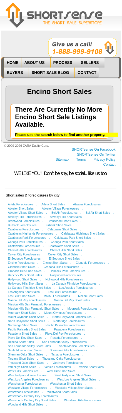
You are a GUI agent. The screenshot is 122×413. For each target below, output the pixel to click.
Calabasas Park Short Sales (72, 237)
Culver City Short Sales (63, 254)
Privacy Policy (104, 159)
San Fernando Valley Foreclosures (64, 342)
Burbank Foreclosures (22, 225)
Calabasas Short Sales (62, 229)
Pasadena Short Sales (22, 333)
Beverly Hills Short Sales (66, 216)
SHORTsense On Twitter (96, 154)
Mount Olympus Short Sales (26, 317)
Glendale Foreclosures (90, 262)
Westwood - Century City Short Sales (32, 400)
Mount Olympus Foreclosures (63, 312)
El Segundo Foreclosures (24, 258)
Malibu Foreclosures (57, 296)
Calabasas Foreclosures (23, 229)
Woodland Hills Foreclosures (82, 400)
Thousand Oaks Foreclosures (61, 358)
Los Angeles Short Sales (23, 291)
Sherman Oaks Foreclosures (68, 350)
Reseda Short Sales (21, 342)
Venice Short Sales (91, 367)
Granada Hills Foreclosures (61, 266)
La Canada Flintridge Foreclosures (74, 283)
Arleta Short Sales (53, 204)
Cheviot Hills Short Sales (66, 250)
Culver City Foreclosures (24, 254)
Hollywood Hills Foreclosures (64, 279)
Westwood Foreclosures (23, 392)
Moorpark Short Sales (22, 312)
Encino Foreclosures (21, 262)
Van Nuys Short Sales (22, 367)
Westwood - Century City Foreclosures (33, 396)
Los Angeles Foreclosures (76, 287)
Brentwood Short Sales (63, 221)
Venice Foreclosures (57, 367)
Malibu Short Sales (90, 296)
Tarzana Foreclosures (65, 354)
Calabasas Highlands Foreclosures (30, 233)
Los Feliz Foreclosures (62, 291)
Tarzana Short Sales (21, 358)
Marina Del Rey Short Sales (72, 300)
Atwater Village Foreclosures (60, 208)
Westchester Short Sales (66, 383)
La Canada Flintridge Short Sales (29, 287)
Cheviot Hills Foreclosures (25, 250)
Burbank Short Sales (58, 225)
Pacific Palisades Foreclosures (65, 325)
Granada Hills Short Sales (24, 271)
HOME (12, 62)
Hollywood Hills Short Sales (25, 283)
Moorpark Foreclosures (83, 308)
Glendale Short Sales (21, 266)
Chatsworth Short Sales (64, 246)
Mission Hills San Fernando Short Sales (33, 308)
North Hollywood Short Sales (26, 321)
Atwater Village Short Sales (25, 212)
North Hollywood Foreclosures (72, 317)
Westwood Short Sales (62, 392)
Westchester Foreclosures (25, 383)
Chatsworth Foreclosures (24, 246)
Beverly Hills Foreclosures (24, 216)
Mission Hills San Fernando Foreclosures (34, 304)
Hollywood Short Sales (22, 279)
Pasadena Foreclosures (69, 329)
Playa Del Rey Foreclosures (63, 333)
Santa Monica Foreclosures (76, 346)
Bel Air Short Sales (98, 212)
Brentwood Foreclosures (23, 221)
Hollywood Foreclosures (65, 275)
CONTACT (87, 72)
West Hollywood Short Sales (73, 375)
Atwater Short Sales (21, 208)
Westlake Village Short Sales (74, 387)
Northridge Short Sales (22, 325)
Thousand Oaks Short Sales (26, 362)
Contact (109, 164)
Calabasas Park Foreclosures (27, 237)
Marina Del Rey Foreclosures (27, 300)
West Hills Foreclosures (23, 371)
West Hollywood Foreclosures (27, 375)
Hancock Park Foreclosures (68, 271)
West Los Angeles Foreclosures (28, 379)
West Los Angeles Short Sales (76, 379)
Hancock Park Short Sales (25, 275)
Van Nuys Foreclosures (68, 362)
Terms (81, 159)
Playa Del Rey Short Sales (25, 337)
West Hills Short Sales (61, 371)
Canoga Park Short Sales (67, 241)
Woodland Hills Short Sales (25, 404)
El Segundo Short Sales (64, 258)
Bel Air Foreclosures (64, 212)
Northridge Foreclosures (68, 321)
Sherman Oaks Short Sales (25, 354)
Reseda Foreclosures (64, 337)
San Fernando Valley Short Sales (29, 346)
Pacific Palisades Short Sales (27, 329)
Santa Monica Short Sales (24, 350)
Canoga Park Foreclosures (25, 241)
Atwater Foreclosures (87, 204)
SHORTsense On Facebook (94, 149)
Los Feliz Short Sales (21, 296)
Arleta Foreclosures (20, 204)
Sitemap (62, 159)
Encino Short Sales (55, 262)
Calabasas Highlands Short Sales (83, 233)
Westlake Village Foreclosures (27, 387)
